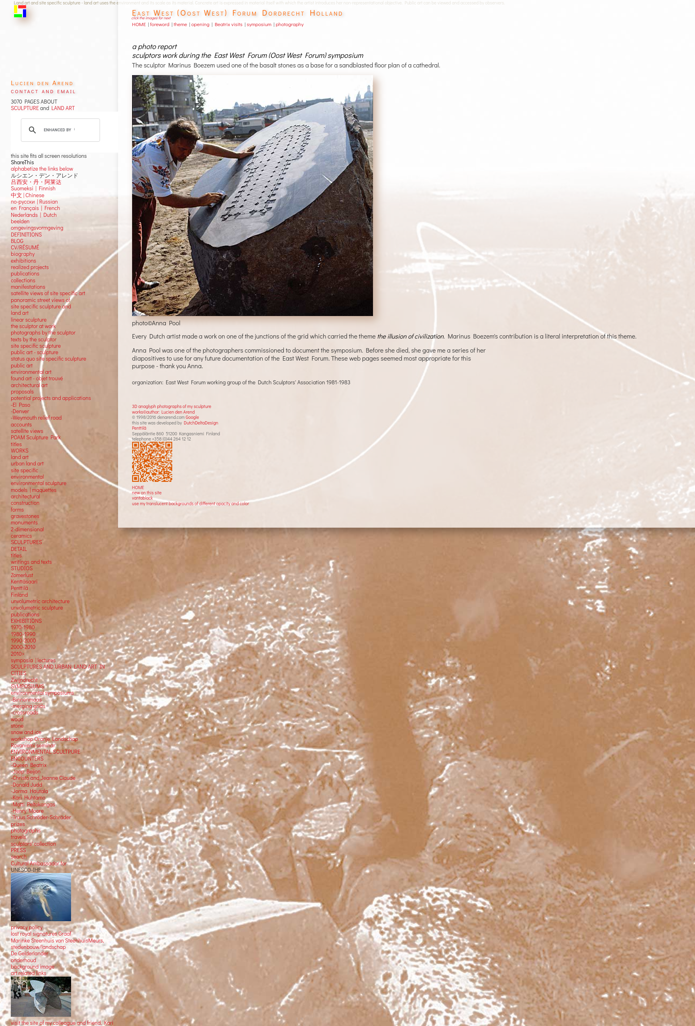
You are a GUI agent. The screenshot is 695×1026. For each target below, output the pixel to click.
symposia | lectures (33, 660)
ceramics (21, 535)
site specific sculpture (36, 345)
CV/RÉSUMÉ (25, 247)
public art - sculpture (34, 352)
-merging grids (28, 706)
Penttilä (139, 428)
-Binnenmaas (26, 699)
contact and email (43, 90)
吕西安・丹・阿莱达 (36, 182)
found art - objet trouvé (37, 378)
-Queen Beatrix (29, 765)
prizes (18, 824)
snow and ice (26, 732)
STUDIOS (22, 568)
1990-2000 (23, 640)
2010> (17, 653)
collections (23, 280)
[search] (59, 130)
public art (22, 365)
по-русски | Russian (34, 201)
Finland (19, 594)
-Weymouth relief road (36, 417)
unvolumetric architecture (40, 601)
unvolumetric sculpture (37, 607)
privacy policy (27, 927)
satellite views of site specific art (48, 293)
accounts (21, 424)
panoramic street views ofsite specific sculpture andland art (41, 306)
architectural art (29, 385)
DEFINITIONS (26, 234)
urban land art (27, 463)
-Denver (20, 411)
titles (16, 444)
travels (18, 836)
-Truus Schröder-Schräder (41, 817)
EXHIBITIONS (26, 620)
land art (20, 457)
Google (192, 417)
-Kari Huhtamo (28, 797)
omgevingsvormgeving (37, 227)
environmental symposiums (42, 692)
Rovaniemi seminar (33, 745)
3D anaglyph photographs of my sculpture (171, 406)
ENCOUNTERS (27, 758)
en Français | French (35, 208)
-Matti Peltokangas (33, 804)
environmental (27, 476)
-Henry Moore (27, 810)
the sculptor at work (33, 326)
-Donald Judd (26, 784)
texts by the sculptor (34, 339)
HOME (138, 487)
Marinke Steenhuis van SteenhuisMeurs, (57, 940)
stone (17, 725)
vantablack (142, 498)
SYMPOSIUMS (27, 686)
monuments (24, 522)
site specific (24, 470)
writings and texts (31, 561)
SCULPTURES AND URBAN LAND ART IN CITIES (58, 670)
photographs (26, 830)
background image (33, 966)
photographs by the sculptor (43, 332)
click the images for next (150, 17)
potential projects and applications (51, 398)
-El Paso (20, 404)
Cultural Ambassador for (39, 863)
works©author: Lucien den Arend (163, 412)
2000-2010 (23, 647)
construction (25, 502)
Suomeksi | (24, 188)
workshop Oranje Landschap (44, 738)
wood (17, 719)
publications (25, 273)
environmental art (31, 371)
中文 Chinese (27, 195)
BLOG (17, 241)
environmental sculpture (38, 483)
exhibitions (23, 260)
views (36, 430)
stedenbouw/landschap (38, 947)
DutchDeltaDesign (201, 423)
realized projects (30, 267)
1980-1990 (23, 634)
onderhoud (23, 960)
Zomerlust (22, 575)
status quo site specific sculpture (48, 358)
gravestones (25, 516)
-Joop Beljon (26, 771)
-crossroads (25, 712)
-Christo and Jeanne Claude (43, 777)
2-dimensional (27, 529)
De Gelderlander (29, 953)
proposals (22, 391)
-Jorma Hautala (29, 791)
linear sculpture (29, 319)
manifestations (28, 286)
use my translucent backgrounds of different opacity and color (190, 503)
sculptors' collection (33, 843)
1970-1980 (23, 627)
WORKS (20, 450)
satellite (20, 430)
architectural (25, 496)
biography (23, 253)
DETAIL (19, 549)
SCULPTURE (25, 108)
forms (17, 509)
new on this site (147, 493)
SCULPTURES (26, 542)
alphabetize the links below (42, 168)
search (18, 856)
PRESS (18, 850)
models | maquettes (34, 490)
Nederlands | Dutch (34, 214)
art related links (28, 973)
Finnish (46, 188)
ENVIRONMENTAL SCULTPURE (45, 751)
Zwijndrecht (24, 679)
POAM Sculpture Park (36, 437)
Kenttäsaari (24, 581)
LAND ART (62, 108)
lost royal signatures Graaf (41, 933)
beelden (20, 221)
